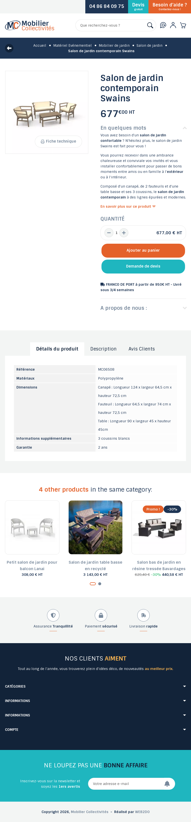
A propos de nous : (123, 308)
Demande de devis (143, 266)
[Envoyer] (169, 784)
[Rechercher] (115, 25)
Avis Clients (142, 349)
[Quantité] (116, 233)
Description (103, 349)
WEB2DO (142, 812)
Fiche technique (58, 141)
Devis (138, 6)
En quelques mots (123, 128)
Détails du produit (57, 349)
